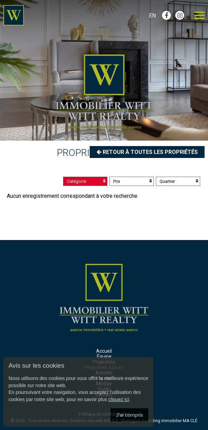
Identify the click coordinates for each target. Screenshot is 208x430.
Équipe (104, 356)
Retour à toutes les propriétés (147, 152)
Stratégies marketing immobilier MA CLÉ (159, 420)
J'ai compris (129, 415)
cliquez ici (118, 399)
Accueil (104, 351)
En (152, 15)
